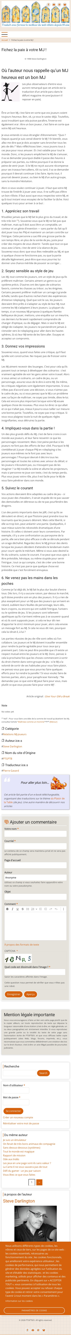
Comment (10, 904)
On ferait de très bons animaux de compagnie (29, 1144)
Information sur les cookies (19, 1301)
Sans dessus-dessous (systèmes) (21, 1147)
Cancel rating (3, 708)
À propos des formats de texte (21, 944)
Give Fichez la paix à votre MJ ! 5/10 (15, 708)
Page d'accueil (12, 860)
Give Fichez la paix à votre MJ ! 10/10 (27, 708)
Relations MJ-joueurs (14, 734)
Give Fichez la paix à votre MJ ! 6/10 (17, 708)
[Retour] (53, 721)
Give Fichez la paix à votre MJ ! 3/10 (10, 708)
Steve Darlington (12, 746)
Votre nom (10, 829)
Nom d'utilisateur (13, 1085)
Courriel (9, 841)
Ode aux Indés (11, 1159)
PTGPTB (7, 758)
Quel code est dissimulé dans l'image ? (26, 967)
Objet (7, 891)
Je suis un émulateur (14, 1140)
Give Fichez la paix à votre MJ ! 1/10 (5, 708)
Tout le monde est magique (18, 1151)
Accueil (5, 40)
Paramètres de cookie (34, 1310)
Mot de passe (10, 1097)
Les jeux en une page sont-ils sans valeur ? (27, 1163)
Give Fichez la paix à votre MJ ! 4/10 (12, 708)
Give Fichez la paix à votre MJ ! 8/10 (22, 708)
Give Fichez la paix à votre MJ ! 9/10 (24, 708)
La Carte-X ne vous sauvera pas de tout (25, 1167)
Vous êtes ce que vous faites (19, 1174)
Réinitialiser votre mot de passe (21, 1123)
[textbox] (35, 926)
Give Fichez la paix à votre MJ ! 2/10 (7, 708)
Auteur (8, 872)
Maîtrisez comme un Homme (31, 721)
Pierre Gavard (11, 770)
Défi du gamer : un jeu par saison (22, 1170)
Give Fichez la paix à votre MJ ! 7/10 (19, 708)
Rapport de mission (14, 1155)
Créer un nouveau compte (18, 1117)
